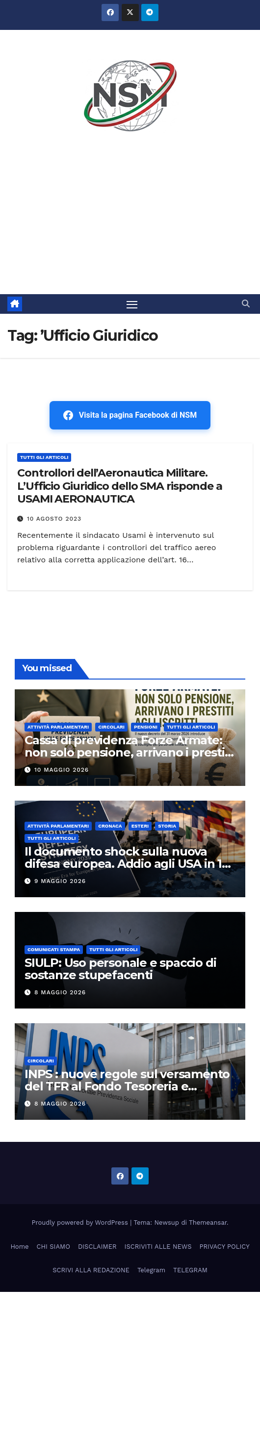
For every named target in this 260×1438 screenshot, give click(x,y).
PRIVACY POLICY (225, 1246)
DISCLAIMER (97, 1246)
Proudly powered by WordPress (81, 1222)
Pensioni (145, 727)
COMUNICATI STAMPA (53, 949)
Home (19, 1246)
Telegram (151, 1270)
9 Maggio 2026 (60, 881)
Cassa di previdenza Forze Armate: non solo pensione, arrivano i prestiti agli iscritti (128, 752)
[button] (246, 303)
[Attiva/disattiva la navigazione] (132, 304)
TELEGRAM (190, 1270)
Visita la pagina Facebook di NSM (130, 415)
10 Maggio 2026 (61, 769)
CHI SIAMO (53, 1246)
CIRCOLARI (111, 727)
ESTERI (140, 826)
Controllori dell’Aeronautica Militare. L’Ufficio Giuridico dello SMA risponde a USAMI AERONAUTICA (119, 485)
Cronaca (110, 826)
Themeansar (208, 1222)
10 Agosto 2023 (54, 518)
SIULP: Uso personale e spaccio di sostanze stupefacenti (120, 969)
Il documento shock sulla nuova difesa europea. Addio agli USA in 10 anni (127, 863)
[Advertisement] (130, 220)
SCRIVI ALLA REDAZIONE (91, 1270)
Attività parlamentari (58, 727)
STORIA (167, 826)
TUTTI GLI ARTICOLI (44, 457)
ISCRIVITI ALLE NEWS (158, 1246)
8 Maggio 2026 (60, 992)
